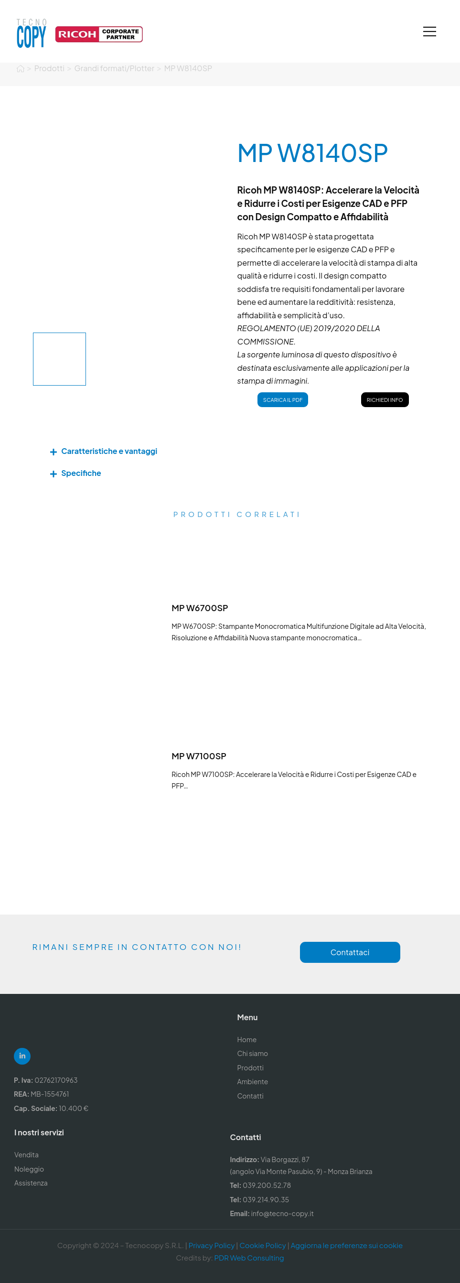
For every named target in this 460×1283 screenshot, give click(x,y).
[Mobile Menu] (429, 31)
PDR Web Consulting (249, 1257)
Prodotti (49, 61)
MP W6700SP (199, 607)
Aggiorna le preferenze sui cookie (346, 1245)
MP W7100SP (198, 755)
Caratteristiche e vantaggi (109, 451)
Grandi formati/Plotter (115, 61)
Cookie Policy (262, 1245)
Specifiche (81, 473)
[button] (230, 451)
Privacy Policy (212, 1245)
